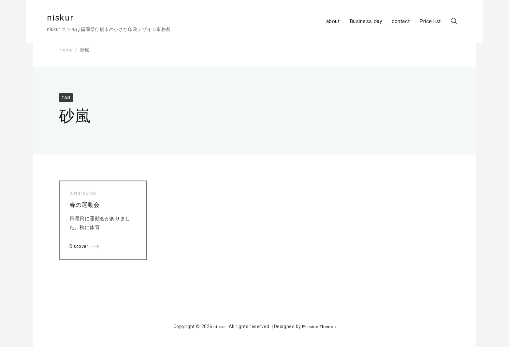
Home (66, 49)
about (319, 22)
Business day (352, 22)
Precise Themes (319, 326)
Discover (78, 247)
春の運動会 (84, 206)
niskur (72, 17)
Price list (417, 22)
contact (388, 22)
